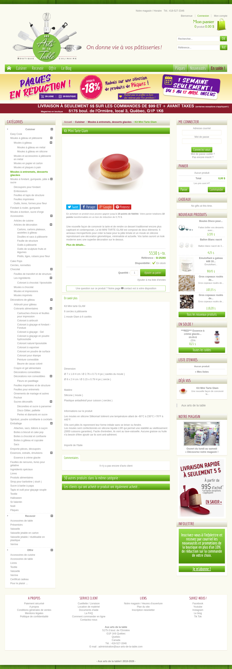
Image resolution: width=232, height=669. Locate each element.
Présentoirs (16, 524)
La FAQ (89, 613)
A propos (34, 606)
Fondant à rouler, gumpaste (25, 207)
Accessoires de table (21, 520)
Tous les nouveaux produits (202, 314)
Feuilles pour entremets (26, 389)
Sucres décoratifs (23, 401)
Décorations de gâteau (22, 299)
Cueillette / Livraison (89, 603)
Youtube (197, 606)
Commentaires (71, 457)
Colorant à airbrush (27, 320)
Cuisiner (21, 68)
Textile (13, 493)
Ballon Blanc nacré (211, 239)
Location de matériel (89, 606)
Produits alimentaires (21, 477)
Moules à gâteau (23, 142)
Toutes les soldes (202, 350)
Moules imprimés (23, 295)
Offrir (52, 68)
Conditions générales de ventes (34, 610)
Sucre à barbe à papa (22, 485)
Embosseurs (20, 191)
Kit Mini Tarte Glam (207, 388)
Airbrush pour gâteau (25, 304)
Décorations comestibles (27, 372)
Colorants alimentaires (26, 308)
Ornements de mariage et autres (31, 393)
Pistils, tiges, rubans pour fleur (33, 256)
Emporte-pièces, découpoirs (25, 448)
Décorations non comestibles (29, 376)
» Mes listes (202, 371)
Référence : (148, 257)
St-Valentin (16, 502)
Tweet (73, 207)
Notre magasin (189, 416)
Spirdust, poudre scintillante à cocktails (31, 419)
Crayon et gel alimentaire (27, 368)
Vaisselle (15, 528)
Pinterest (123, 207)
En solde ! (218, 68)
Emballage (16, 423)
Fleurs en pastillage (27, 381)
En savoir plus (70, 298)
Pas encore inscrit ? (203, 157)
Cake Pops (16, 261)
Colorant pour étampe (29, 355)
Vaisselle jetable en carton (24, 532)
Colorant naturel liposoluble (32, 343)
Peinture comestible (28, 359)
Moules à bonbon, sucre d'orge (27, 212)
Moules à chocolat (24, 287)
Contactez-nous (88, 619)
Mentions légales (34, 613)
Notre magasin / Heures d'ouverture (143, 603)
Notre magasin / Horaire (149, 10)
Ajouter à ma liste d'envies (151, 279)
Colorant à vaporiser (28, 347)
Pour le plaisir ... (19, 583)
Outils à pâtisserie (27, 244)
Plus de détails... (75, 244)
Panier (183, 166)
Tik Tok (198, 616)
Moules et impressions (26, 291)
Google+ (105, 207)
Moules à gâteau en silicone (32, 151)
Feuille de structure (27, 240)
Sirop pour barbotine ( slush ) (26, 481)
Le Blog (66, 68)
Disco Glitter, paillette (28, 410)
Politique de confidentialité (34, 616)
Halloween (16, 498)
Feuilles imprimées (24, 199)
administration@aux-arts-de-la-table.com (121, 646)
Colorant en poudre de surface (33, 351)
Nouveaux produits (193, 214)
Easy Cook (16, 134)
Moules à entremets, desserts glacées (109, 122)
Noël (12, 506)
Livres (13, 473)
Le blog (198, 613)
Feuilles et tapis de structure (29, 195)
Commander (216, 189)
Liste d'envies (188, 359)
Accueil (68, 122)
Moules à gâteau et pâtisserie (26, 138)
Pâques (180, 68)
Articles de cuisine (24, 220)
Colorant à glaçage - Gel (30, 332)
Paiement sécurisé (34, 603)
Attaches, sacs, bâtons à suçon (31, 428)
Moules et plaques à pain (27, 167)
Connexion (203, 15)
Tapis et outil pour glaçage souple (28, 489)
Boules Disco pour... (211, 221)
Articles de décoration (25, 224)
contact (126, 288)
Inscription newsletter (143, 610)
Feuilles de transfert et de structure (32, 274)
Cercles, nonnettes (20, 265)
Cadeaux (185, 199)
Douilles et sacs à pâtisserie (32, 236)
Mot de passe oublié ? (203, 154)
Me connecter (189, 121)
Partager (88, 207)
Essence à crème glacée (27, 457)
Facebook (198, 603)
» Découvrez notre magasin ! (201, 452)
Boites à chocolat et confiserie (30, 436)
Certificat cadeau (19, 579)
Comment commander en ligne (88, 616)
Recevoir (38, 68)
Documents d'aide (89, 610)
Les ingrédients (22, 278)
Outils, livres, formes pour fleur (30, 203)
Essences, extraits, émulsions (26, 453)
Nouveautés (198, 68)
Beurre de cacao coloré (29, 363)
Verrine (14, 544)
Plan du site (143, 606)
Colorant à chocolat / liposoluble (34, 282)
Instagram (197, 610)
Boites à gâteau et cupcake (28, 440)
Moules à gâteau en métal (31, 147)
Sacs (16, 444)
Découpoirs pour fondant (27, 187)
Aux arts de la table (193, 405)
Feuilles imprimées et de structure (32, 385)
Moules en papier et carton (28, 163)
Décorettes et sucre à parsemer (34, 406)
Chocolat (15, 269)
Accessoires (17, 216)
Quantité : (124, 272)
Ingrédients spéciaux (21, 469)
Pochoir (18, 397)
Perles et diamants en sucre (32, 414)
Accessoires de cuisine (22, 554)
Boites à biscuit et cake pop (28, 432)
